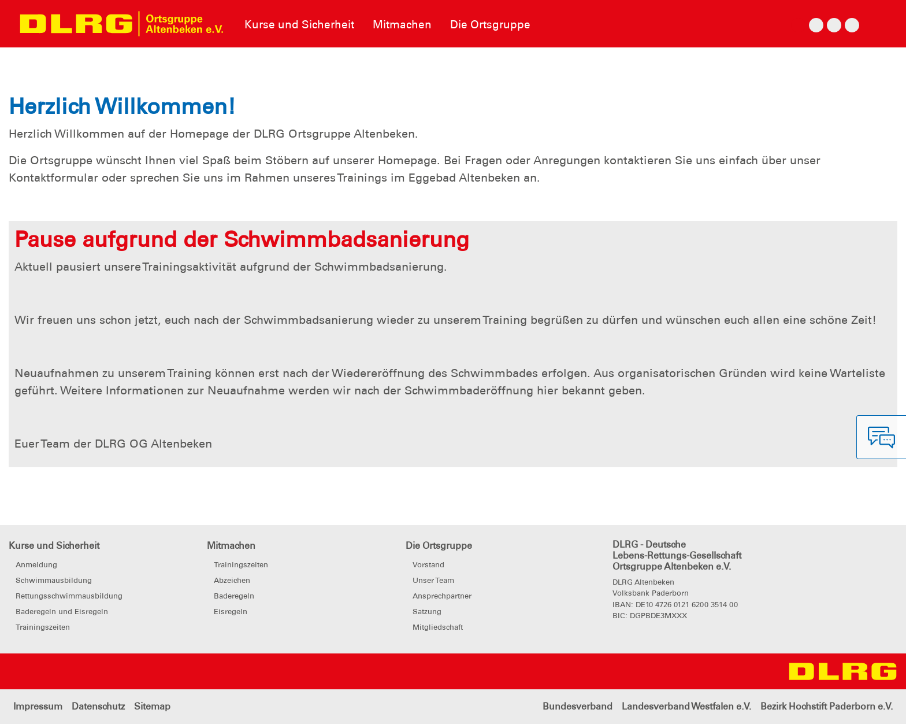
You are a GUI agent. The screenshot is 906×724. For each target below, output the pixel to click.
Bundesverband (577, 706)
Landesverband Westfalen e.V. (686, 706)
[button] (68, 59)
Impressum (37, 706)
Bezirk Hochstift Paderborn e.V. (826, 706)
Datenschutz (98, 706)
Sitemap (152, 706)
